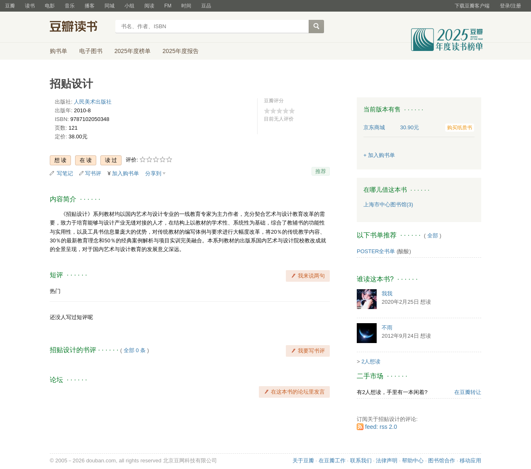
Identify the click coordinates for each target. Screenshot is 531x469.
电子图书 (90, 51)
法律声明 (386, 460)
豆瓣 (10, 6)
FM (167, 6)
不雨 (387, 327)
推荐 (320, 171)
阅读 (149, 6)
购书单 (58, 51)
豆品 (206, 6)
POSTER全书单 (376, 251)
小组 (129, 6)
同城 (109, 6)
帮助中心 (413, 460)
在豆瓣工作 (332, 460)
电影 (50, 6)
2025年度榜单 (132, 51)
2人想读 (370, 361)
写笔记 (65, 173)
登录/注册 (510, 6)
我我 (387, 293)
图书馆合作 (441, 460)
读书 (30, 6)
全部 (432, 235)
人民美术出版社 (93, 102)
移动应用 (470, 460)
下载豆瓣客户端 (472, 6)
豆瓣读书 (80, 27)
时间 (186, 6)
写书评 (93, 173)
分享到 (153, 173)
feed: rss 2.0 (381, 426)
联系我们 (361, 460)
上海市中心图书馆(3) (388, 204)
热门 (55, 291)
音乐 (70, 6)
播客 (90, 6)
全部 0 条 (135, 350)
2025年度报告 (181, 51)
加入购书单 (125, 173)
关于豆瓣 (303, 460)
